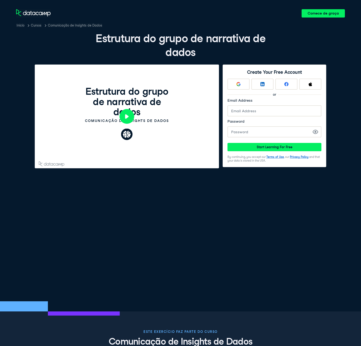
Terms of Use (275, 157)
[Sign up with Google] (238, 84)
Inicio (20, 25)
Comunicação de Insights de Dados (75, 25)
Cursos (36, 25)
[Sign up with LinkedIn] (262, 84)
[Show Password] (315, 131)
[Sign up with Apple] (310, 84)
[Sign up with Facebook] (286, 84)
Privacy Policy (299, 157)
